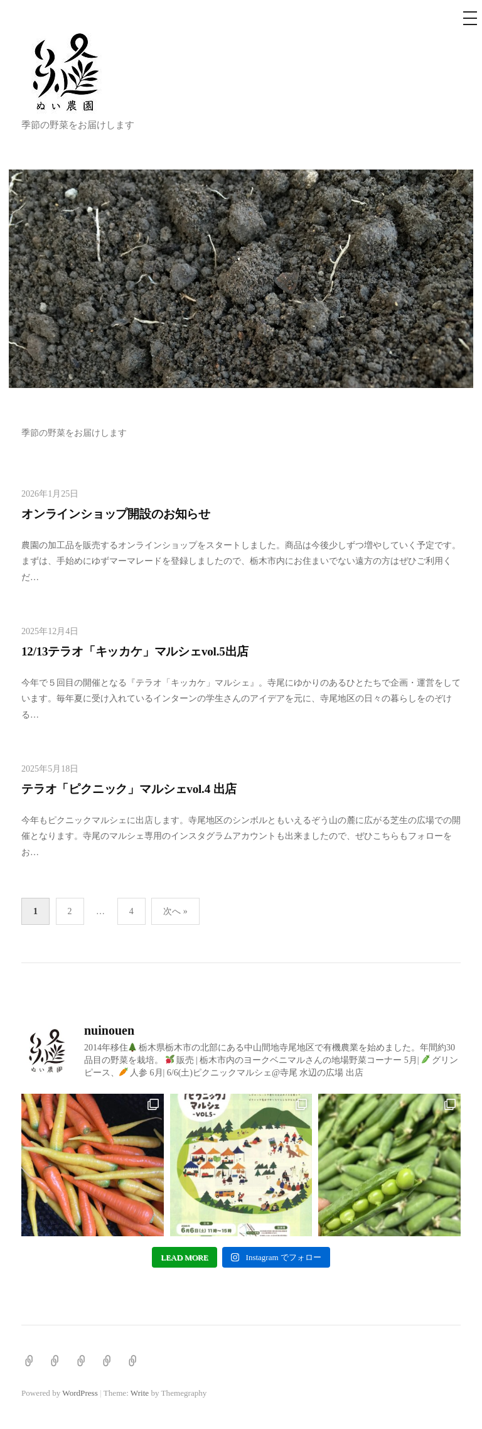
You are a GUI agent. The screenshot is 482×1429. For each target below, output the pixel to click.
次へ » (175, 911)
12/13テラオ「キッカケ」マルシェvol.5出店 (135, 651)
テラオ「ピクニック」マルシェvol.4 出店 (129, 788)
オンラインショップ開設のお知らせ (115, 513)
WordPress (79, 1393)
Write (140, 1393)
